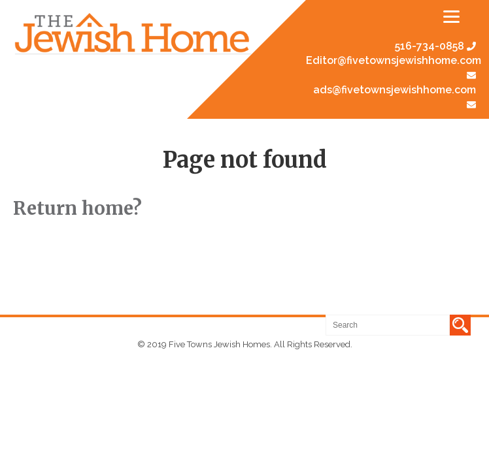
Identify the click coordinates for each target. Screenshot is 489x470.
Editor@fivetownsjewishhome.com (393, 60)
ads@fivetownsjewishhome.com (394, 90)
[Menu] (452, 16)
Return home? (77, 208)
